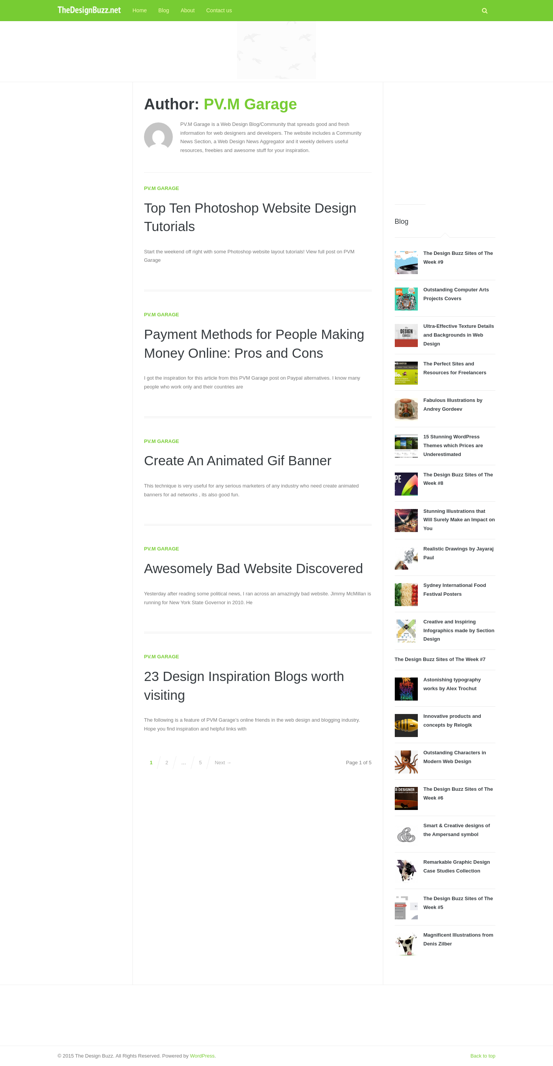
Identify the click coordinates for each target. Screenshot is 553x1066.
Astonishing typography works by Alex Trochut (452, 684)
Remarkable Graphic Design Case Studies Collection (457, 866)
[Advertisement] (276, 50)
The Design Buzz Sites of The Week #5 (458, 903)
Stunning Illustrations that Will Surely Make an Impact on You (459, 520)
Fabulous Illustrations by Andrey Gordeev (453, 404)
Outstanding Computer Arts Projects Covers (456, 294)
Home (139, 10)
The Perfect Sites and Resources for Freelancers (455, 368)
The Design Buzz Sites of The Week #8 (458, 479)
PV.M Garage (250, 104)
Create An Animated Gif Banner (240, 460)
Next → (223, 762)
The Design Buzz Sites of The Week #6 (458, 793)
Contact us (219, 10)
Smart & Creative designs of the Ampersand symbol (457, 830)
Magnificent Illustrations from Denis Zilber (458, 939)
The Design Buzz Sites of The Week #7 (440, 659)
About (187, 10)
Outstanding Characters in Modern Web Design (455, 757)
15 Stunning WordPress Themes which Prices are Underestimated (453, 445)
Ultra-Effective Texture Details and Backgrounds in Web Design (459, 335)
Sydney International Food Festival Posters (455, 589)
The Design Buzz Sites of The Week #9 (458, 257)
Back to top (482, 1056)
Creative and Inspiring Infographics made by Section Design (459, 630)
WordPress (202, 1056)
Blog (163, 10)
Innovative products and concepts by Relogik (452, 720)
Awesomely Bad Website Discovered (256, 568)
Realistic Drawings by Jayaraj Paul (459, 553)
